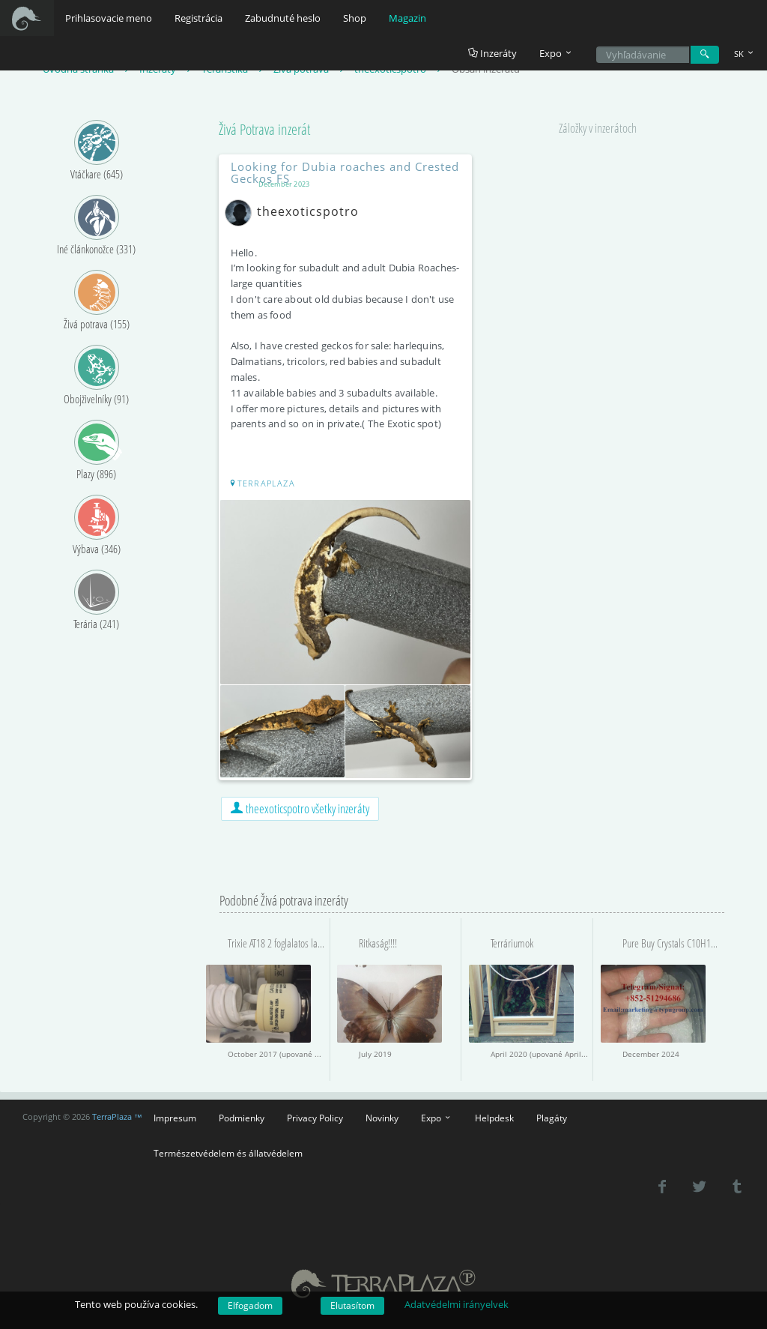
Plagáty (551, 1115)
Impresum (175, 1115)
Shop (354, 18)
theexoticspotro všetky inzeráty (300, 805)
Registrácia (198, 18)
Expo (436, 1115)
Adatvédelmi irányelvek (456, 1304)
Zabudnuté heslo (283, 18)
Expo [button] (556, 53)
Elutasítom (352, 1305)
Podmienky (241, 1115)
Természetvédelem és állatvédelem (228, 1150)
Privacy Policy (315, 1115)
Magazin (407, 18)
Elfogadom (250, 1305)
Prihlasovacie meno (108, 18)
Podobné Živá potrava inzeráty (283, 897)
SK (745, 53)
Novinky (382, 1115)
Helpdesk (494, 1115)
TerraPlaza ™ (117, 1114)
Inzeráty (492, 53)
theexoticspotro (296, 213)
